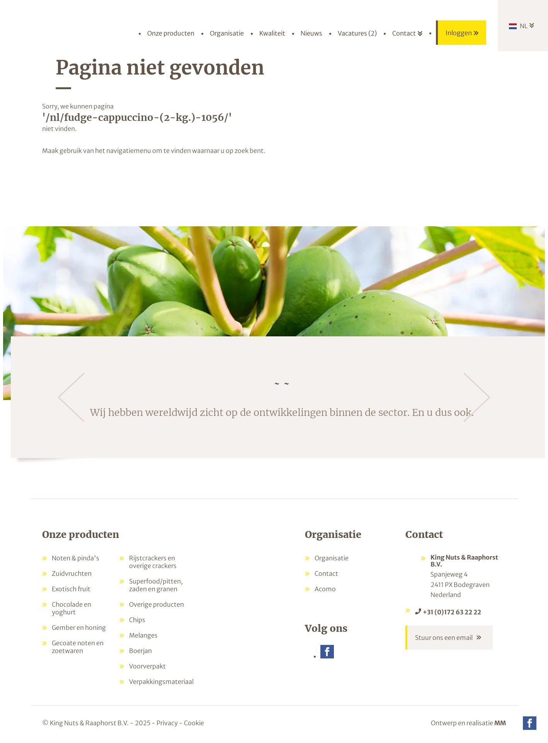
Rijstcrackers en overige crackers (153, 562)
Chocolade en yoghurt (71, 608)
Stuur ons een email (444, 637)
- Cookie (191, 723)
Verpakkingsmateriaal (161, 681)
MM (500, 723)
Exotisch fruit (71, 589)
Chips (137, 620)
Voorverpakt (147, 666)
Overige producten (156, 604)
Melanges (143, 635)
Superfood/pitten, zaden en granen (156, 585)
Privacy (167, 723)
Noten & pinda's (75, 558)
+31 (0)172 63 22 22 (452, 612)
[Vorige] (71, 397)
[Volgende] (476, 397)
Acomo (325, 589)
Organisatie (332, 558)
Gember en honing (79, 627)
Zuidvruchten (72, 573)
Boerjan (140, 651)
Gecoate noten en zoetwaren (78, 647)
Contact (326, 573)
